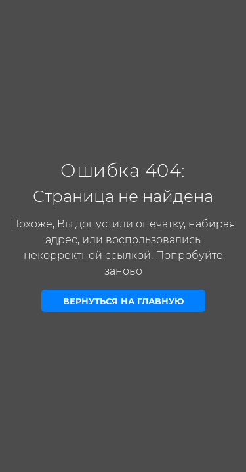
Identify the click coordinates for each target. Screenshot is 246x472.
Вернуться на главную (123, 301)
